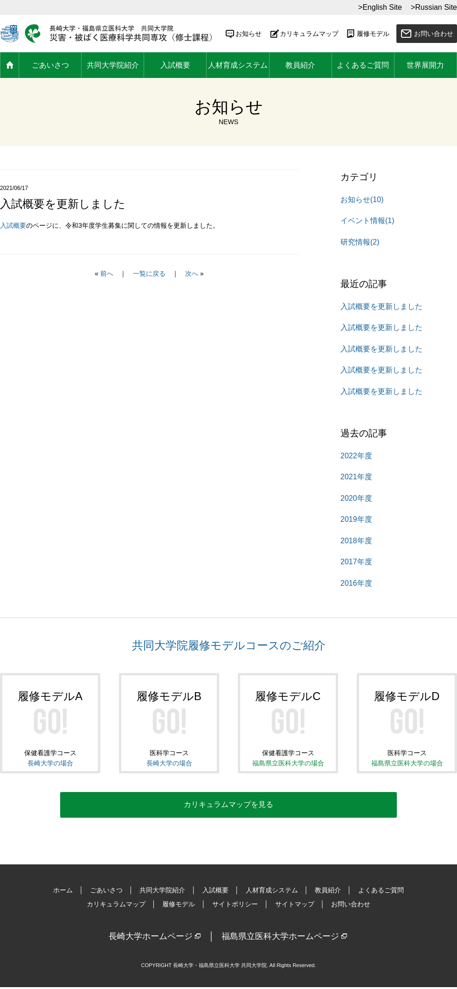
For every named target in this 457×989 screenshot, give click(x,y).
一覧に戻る (149, 273)
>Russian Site (434, 7)
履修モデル (367, 33)
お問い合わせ (433, 33)
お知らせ (243, 33)
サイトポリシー (235, 906)
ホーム (9, 65)
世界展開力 (425, 65)
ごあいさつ (50, 65)
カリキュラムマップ (304, 33)
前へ (106, 273)
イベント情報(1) (367, 220)
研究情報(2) (360, 242)
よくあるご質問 (363, 65)
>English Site (380, 7)
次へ (191, 273)
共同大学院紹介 (113, 65)
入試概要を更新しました (381, 306)
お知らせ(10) (361, 199)
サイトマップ (294, 906)
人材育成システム (238, 65)
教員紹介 (300, 65)
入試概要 (175, 65)
